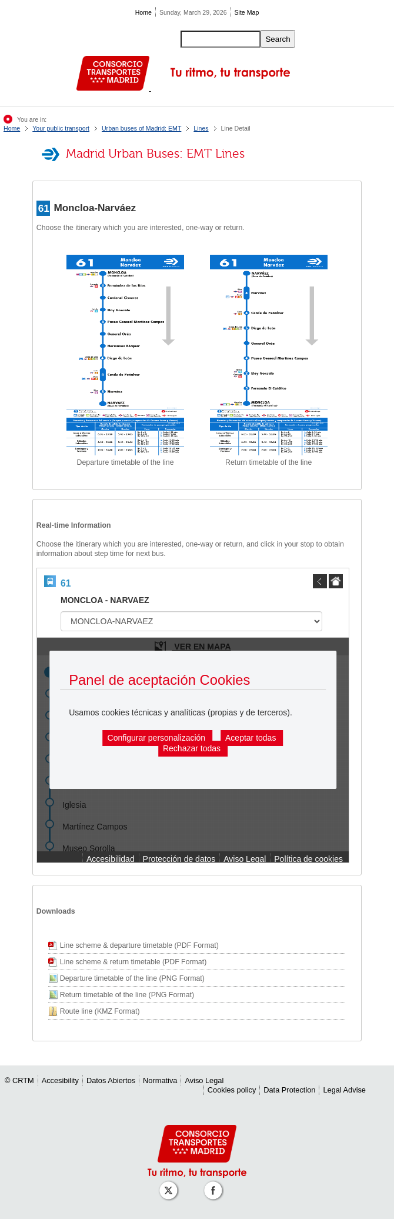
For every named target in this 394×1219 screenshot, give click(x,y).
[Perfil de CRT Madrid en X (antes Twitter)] (170, 1184)
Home (143, 12)
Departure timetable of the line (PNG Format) (132, 978)
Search (277, 39)
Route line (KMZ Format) (100, 1011)
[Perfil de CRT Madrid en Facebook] (215, 1184)
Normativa (160, 1080)
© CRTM (19, 1080)
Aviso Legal (204, 1080)
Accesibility (60, 1080)
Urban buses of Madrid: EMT (141, 128)
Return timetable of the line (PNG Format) (127, 995)
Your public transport (60, 128)
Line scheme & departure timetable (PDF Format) (139, 945)
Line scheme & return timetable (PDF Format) (133, 962)
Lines (200, 128)
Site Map (247, 12)
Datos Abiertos (110, 1080)
